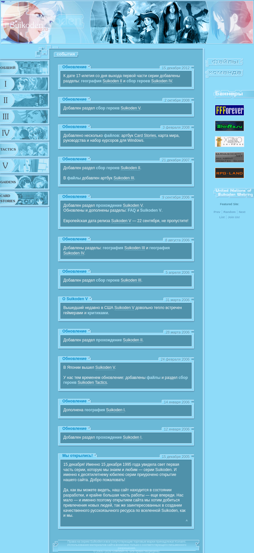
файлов (111, 135)
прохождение (109, 205)
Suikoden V (130, 108)
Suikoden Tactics (92, 382)
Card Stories (145, 135)
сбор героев (138, 81)
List (222, 217)
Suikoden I (115, 410)
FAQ (132, 210)
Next (242, 212)
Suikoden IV (161, 81)
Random (229, 212)
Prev (217, 212)
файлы (74, 178)
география (91, 81)
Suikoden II (112, 81)
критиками (97, 313)
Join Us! (234, 217)
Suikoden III (123, 178)
